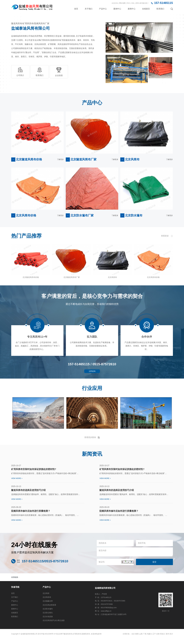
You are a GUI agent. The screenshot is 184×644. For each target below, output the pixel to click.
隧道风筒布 (68, 639)
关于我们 (88, 9)
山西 (140, 639)
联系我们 (160, 9)
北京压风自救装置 (49, 611)
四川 (171, 639)
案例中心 (117, 9)
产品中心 (103, 9)
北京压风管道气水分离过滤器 (54, 626)
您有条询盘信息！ (142, 3)
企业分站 (115, 3)
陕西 (137, 639)
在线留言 (146, 9)
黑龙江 (162, 639)
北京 (133, 639)
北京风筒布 (47, 603)
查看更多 (167, 236)
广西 (144, 639)
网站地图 (122, 3)
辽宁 (154, 639)
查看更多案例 (92, 441)
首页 (76, 9)
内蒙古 (149, 639)
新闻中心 (131, 9)
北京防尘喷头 (48, 618)
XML (132, 3)
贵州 (167, 639)
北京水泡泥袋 (48, 622)
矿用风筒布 (77, 639)
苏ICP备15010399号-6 (46, 639)
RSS (128, 3)
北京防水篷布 (48, 614)
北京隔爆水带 (48, 607)
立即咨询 (92, 375)
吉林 (158, 639)
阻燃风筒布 (86, 639)
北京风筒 (46, 599)
